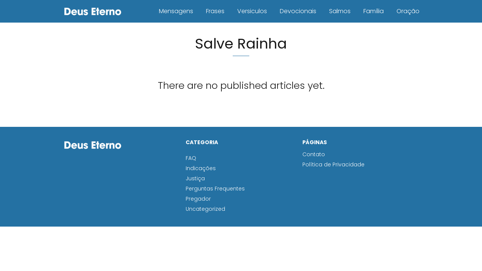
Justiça (195, 178)
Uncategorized (205, 209)
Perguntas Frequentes (215, 188)
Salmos (340, 11)
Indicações (201, 168)
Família (373, 11)
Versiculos (252, 11)
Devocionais (298, 11)
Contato (313, 154)
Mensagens (176, 11)
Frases (215, 11)
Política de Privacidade (333, 164)
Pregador (198, 198)
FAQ (191, 158)
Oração (408, 11)
